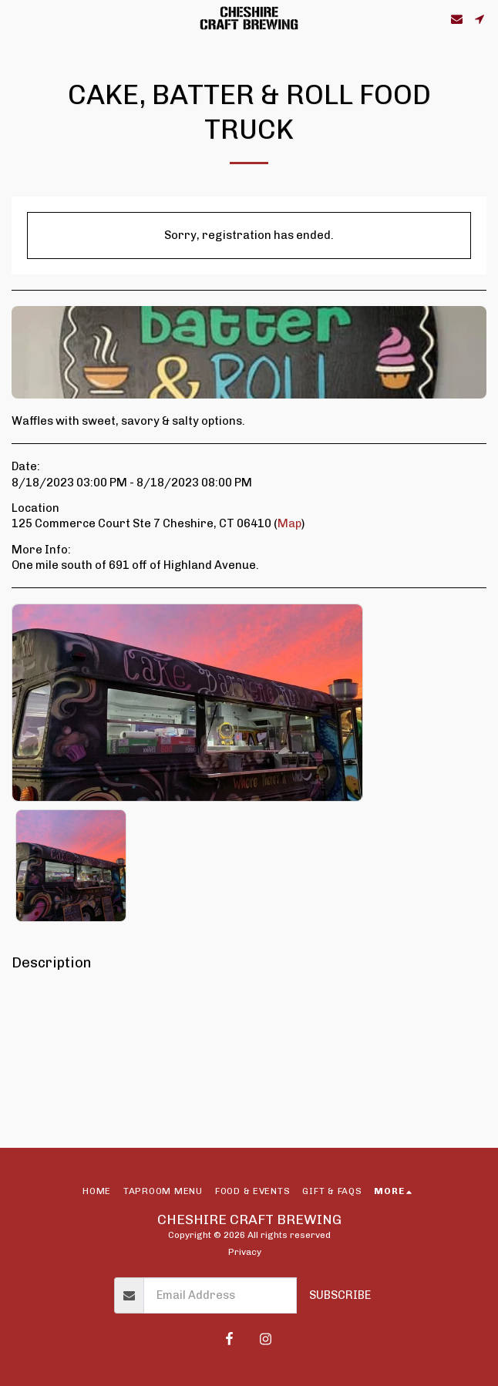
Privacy (244, 1251)
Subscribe (340, 1295)
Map (289, 523)
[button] (17, 18)
